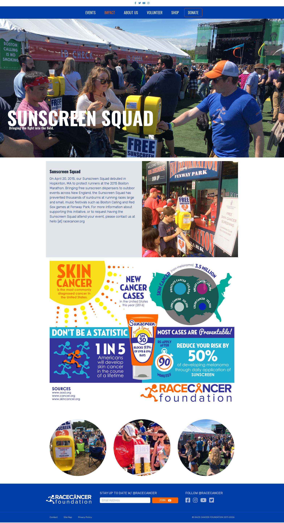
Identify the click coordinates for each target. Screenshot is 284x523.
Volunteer (165, 12)
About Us (120, 12)
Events (80, 12)
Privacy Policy (85, 517)
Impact (99, 12)
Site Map (68, 517)
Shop (185, 12)
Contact (54, 517)
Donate (204, 12)
